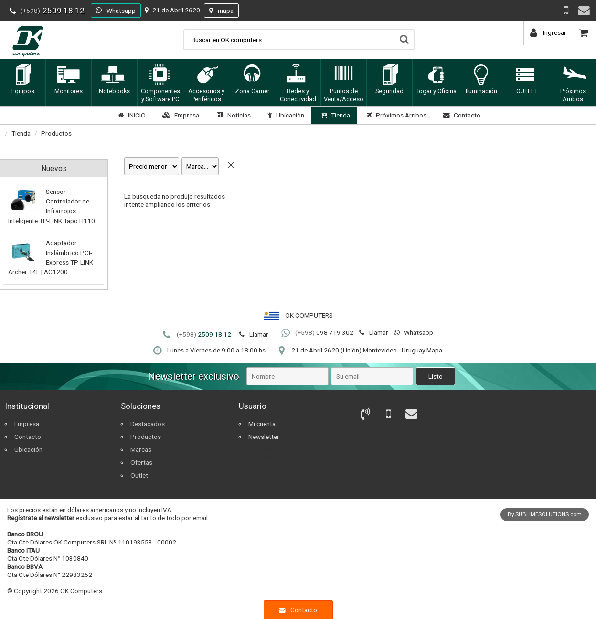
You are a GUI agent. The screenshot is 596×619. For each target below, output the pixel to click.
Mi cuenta (262, 423)
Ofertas (141, 462)
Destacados (147, 423)
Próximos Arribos (395, 115)
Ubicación (284, 115)
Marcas (140, 449)
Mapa (434, 350)
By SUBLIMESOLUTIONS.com (545, 514)
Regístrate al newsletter (40, 518)
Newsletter (263, 436)
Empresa (179, 115)
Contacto (460, 115)
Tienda (334, 115)
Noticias (232, 115)
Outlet (139, 475)
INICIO (131, 115)
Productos (56, 133)
